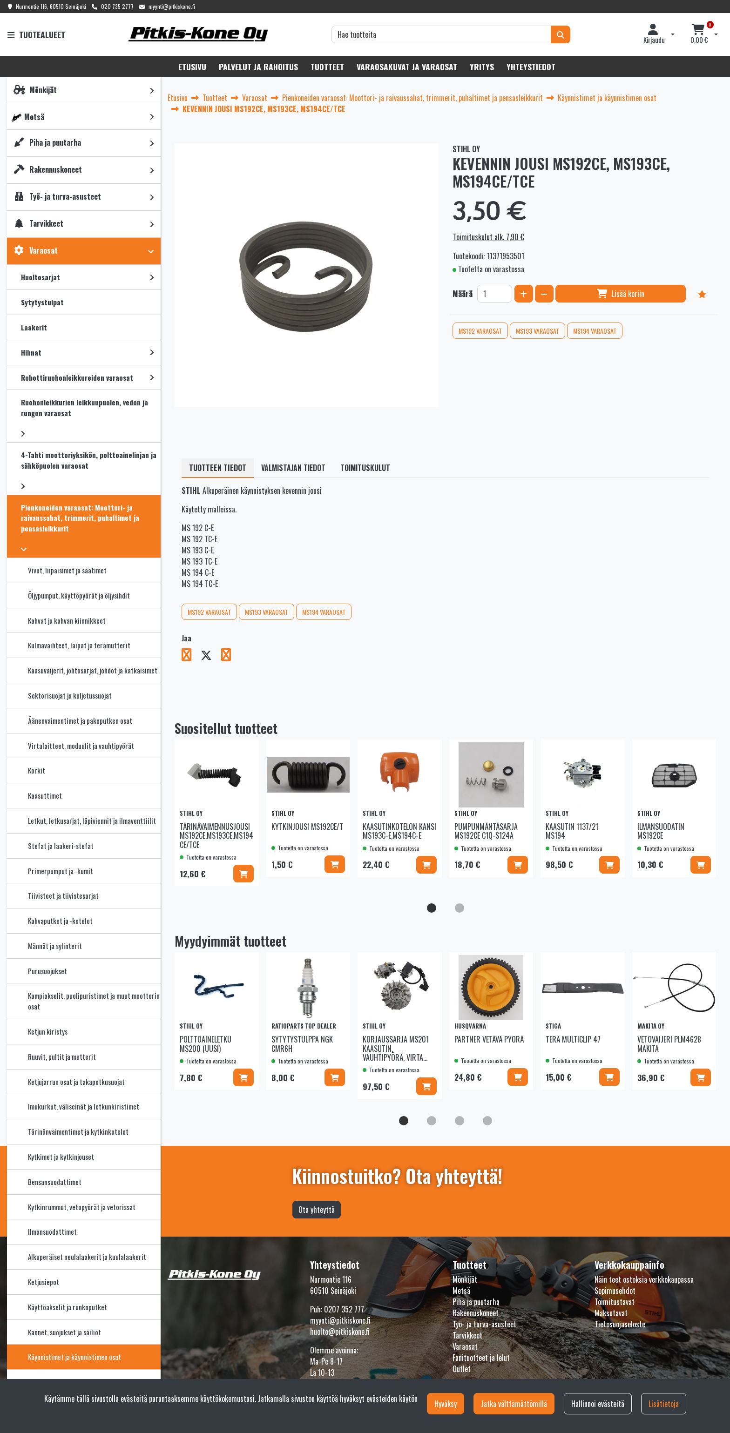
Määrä (463, 293)
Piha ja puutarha (476, 1301)
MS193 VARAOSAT (537, 331)
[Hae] (441, 34)
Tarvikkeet (467, 1335)
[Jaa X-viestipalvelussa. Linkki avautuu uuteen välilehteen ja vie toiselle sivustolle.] (211, 656)
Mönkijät (465, 1279)
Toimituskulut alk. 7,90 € (488, 236)
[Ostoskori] (699, 34)
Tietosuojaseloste (620, 1324)
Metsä (461, 1290)
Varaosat (465, 1346)
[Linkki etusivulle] (198, 34)
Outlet (462, 1368)
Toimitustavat (615, 1301)
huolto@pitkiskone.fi (340, 1331)
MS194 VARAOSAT (594, 331)
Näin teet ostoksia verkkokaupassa (644, 1279)
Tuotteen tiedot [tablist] (217, 467)
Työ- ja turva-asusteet (484, 1324)
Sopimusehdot (615, 1290)
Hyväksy (445, 1403)
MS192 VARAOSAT (480, 331)
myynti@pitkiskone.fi (172, 6)
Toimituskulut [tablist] (365, 467)
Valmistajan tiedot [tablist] (293, 467)
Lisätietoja (664, 1403)
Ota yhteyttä (316, 1209)
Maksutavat (611, 1313)
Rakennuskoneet (476, 1313)
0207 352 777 (344, 1309)
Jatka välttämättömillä (514, 1403)
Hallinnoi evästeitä (597, 1403)
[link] (152, 90)
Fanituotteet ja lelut (481, 1357)
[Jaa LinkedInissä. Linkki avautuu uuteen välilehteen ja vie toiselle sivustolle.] (229, 656)
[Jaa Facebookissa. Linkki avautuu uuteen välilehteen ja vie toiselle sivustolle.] (191, 656)
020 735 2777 (117, 6)
